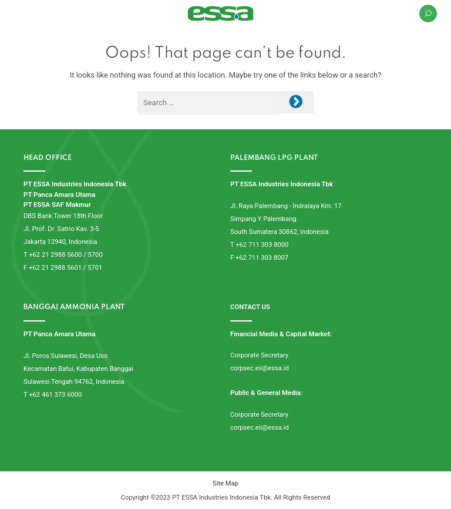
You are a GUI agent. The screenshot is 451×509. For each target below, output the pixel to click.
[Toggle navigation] (21, 13)
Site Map (225, 483)
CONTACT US (250, 307)
